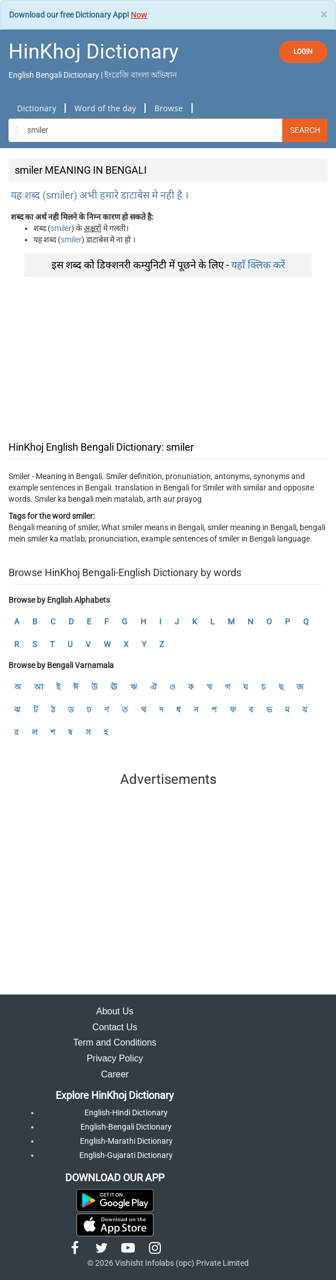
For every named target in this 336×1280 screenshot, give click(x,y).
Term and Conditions (114, 1042)
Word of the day (105, 108)
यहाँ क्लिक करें (258, 265)
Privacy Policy (115, 1058)
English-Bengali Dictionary (126, 1126)
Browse (168, 108)
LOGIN (303, 52)
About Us (115, 1011)
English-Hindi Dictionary (126, 1112)
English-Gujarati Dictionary (126, 1155)
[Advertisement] (168, 356)
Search (305, 130)
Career (115, 1074)
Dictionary (36, 108)
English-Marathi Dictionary (126, 1140)
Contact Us (114, 1027)
